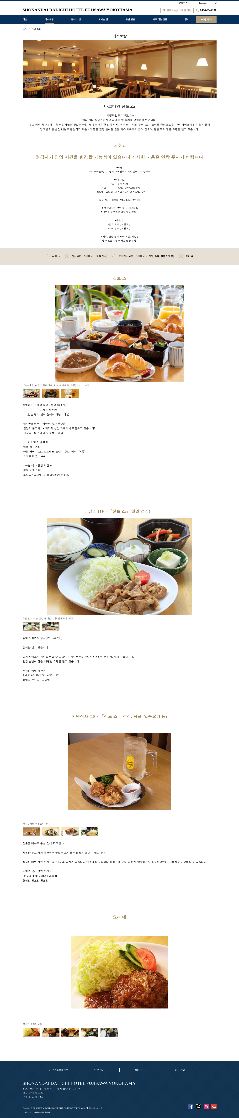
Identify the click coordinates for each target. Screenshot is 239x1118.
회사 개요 (180, 1070)
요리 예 (186, 256)
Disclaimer (27, 1112)
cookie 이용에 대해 (42, 1112)
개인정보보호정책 (58, 1070)
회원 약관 (140, 1070)
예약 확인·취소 (183, 3)
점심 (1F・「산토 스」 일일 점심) (86, 256)
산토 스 (52, 256)
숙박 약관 (99, 1070)
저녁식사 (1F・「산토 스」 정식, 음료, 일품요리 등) (143, 256)
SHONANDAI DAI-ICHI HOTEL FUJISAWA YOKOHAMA (79, 1083)
